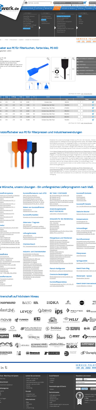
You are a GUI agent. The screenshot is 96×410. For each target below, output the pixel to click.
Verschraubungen (81, 200)
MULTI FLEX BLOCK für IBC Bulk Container (61, 200)
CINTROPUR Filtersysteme (57, 258)
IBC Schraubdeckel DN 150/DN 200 (59, 195)
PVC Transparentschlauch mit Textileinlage (35, 246)
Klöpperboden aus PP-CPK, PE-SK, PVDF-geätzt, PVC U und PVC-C (61, 232)
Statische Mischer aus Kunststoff (85, 214)
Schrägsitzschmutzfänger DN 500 (85, 234)
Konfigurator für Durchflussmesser (86, 243)
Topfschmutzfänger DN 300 (84, 232)
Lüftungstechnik (27, 235)
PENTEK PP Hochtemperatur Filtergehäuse (61, 245)
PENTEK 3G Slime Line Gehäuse (58, 240)
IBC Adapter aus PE (55, 197)
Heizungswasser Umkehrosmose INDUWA (61, 263)
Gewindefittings (80, 199)
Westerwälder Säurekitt (82, 278)
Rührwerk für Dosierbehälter (31, 269)
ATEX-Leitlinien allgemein (30, 195)
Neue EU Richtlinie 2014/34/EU (31, 197)
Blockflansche (53, 229)
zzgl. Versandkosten (86, 94)
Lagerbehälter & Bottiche (30, 260)
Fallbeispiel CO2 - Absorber (57, 224)
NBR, (8, 273)
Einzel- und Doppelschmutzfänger (86, 230)
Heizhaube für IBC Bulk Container (59, 205)
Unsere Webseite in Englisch (84, 286)
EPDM (14, 273)
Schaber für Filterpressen (32, 39)
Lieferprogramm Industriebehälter (32, 265)
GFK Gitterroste (27, 225)
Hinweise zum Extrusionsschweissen (33, 217)
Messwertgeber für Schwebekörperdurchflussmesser (85, 245)
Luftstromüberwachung (29, 239)
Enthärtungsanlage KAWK (57, 261)
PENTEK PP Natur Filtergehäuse (58, 247)
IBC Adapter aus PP (55, 199)
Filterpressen (13, 39)
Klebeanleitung (27, 209)
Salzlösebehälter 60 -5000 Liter (31, 259)
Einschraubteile (80, 197)
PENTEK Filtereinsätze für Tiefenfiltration (61, 255)
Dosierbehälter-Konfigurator (31, 254)
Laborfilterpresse (81, 255)
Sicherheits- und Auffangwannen (32, 264)
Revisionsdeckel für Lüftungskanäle (33, 237)
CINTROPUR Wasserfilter (56, 260)
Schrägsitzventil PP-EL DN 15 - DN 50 (33, 204)
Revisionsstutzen (54, 228)
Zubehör (21, 39)
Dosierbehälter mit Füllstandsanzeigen (34, 275)
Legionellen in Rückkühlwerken (58, 213)
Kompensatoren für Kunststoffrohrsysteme (82, 222)
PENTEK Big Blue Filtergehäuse (58, 243)
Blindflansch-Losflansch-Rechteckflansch (61, 271)
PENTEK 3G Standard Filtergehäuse (59, 242)
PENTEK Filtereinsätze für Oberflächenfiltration (57, 252)
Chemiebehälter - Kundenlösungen (33, 273)
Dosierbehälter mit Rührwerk (31, 267)
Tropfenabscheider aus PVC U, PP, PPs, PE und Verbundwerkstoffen (61, 285)
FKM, (11, 273)
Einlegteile (79, 195)
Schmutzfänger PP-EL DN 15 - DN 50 (33, 200)
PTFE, (5, 273)
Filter (6, 39)
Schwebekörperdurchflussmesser (85, 241)
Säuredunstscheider (55, 221)
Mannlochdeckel (54, 226)
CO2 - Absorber (54, 223)
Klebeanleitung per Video (30, 211)
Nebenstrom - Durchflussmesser (85, 248)
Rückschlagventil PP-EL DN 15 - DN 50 (33, 202)
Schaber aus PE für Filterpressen (85, 263)
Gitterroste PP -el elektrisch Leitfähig (33, 226)
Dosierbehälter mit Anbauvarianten (33, 270)
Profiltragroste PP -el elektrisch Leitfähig (34, 228)
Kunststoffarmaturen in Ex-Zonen (32, 199)
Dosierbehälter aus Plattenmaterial (33, 272)
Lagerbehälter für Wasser (30, 262)
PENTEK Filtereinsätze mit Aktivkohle (60, 256)
